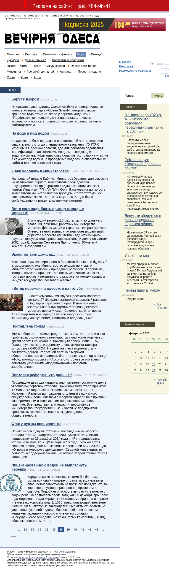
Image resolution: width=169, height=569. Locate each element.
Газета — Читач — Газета (24, 66)
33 (25, 529)
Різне (24, 77)
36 (46, 529)
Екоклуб (96, 54)
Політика (31, 54)
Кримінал (66, 71)
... (19, 529)
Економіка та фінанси (57, 54)
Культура (13, 60)
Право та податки (90, 71)
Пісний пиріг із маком (142, 290)
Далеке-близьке (35, 60)
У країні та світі (137, 255)
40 (75, 529)
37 (53, 529)
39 (68, 529)
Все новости (161, 306)
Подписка (126, 66)
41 (82, 529)
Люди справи (56, 66)
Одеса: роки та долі (84, 66)
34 (32, 529)
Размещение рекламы (135, 70)
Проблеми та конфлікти (68, 60)
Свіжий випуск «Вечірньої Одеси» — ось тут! (142, 164)
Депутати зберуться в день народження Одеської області (142, 220)
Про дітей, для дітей (40, 71)
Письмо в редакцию (64, 551)
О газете (125, 62)
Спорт (11, 77)
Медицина (14, 71)
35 (39, 529)
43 (96, 529)
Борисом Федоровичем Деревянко (38, 557)
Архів (37, 77)
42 (89, 529)
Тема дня (13, 54)
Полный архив (161, 381)
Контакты (156, 63)
